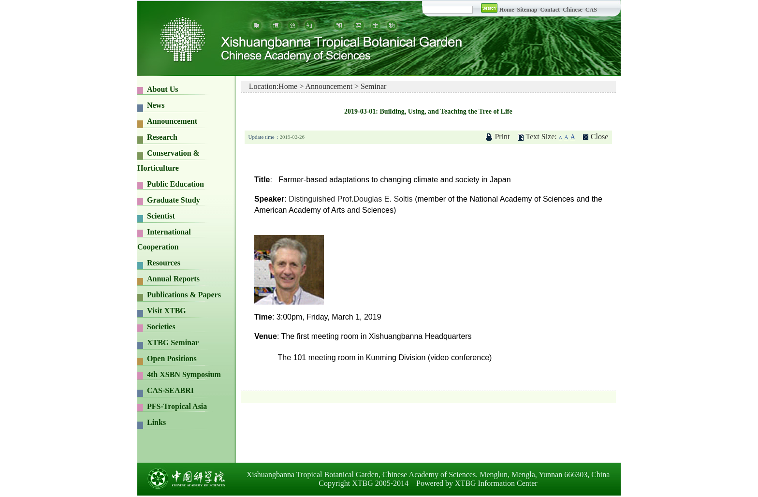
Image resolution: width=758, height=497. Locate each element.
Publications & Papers (184, 295)
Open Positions (172, 358)
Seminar (373, 86)
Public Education (175, 184)
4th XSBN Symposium (184, 374)
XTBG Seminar (173, 342)
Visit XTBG (166, 311)
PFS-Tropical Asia (177, 406)
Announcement (172, 121)
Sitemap (528, 9)
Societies (161, 326)
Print (502, 136)
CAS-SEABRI (170, 390)
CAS (591, 9)
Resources (163, 263)
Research (162, 137)
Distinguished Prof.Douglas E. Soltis (350, 199)
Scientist (161, 216)
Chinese (573, 9)
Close (599, 136)
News (155, 105)
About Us (162, 89)
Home (506, 9)
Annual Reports (173, 279)
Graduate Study (173, 200)
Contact (550, 9)
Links (156, 422)
